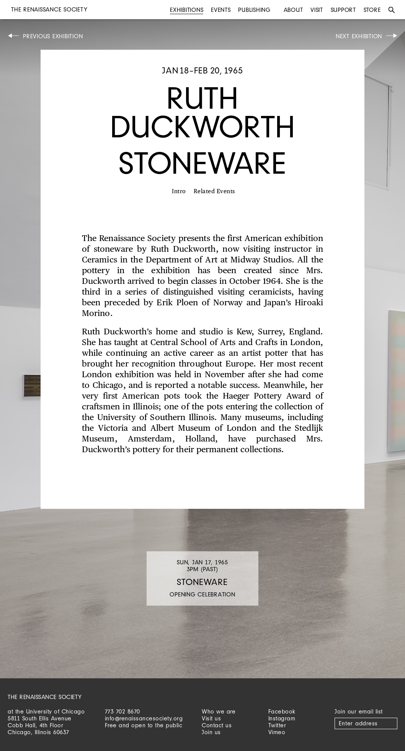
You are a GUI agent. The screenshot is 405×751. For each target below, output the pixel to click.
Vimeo (277, 732)
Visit (316, 9)
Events (221, 9)
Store (372, 9)
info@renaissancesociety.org (144, 718)
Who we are (218, 711)
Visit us (211, 718)
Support (343, 9)
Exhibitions (186, 9)
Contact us (217, 725)
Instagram (282, 718)
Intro (179, 191)
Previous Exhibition (53, 36)
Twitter (277, 725)
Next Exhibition (359, 36)
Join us (211, 732)
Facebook (282, 711)
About (293, 9)
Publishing (254, 9)
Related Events (214, 191)
